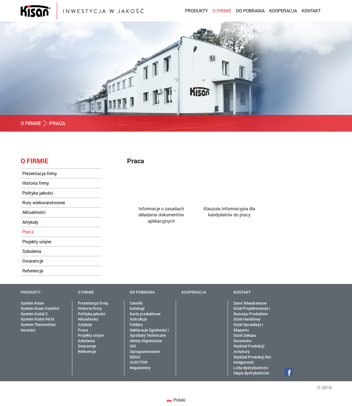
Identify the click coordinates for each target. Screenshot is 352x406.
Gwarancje (32, 261)
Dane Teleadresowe (249, 303)
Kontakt (311, 10)
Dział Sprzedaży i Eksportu (248, 327)
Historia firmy (35, 183)
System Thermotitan (38, 324)
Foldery (136, 324)
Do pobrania (250, 10)
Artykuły (30, 222)
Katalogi (137, 308)
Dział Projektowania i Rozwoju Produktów (251, 311)
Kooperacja (283, 10)
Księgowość (243, 362)
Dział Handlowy (246, 319)
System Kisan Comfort (40, 308)
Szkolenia (31, 251)
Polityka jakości (37, 193)
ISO (133, 346)
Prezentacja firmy (39, 173)
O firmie (222, 10)
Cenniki (136, 303)
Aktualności (34, 212)
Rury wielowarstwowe (43, 202)
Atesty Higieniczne (146, 340)
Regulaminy (140, 367)
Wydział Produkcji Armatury (249, 348)
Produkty (196, 10)
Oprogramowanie (145, 351)
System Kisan (32, 303)
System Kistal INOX (37, 319)
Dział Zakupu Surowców (244, 338)
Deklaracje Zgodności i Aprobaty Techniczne (149, 332)
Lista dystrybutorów (250, 367)
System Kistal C (34, 313)
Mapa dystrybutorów (251, 372)
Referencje (32, 271)
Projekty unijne (36, 241)
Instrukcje (138, 319)
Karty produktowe (145, 313)
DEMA (135, 357)
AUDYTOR (138, 362)
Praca (28, 231)
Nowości (28, 330)
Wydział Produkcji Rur (252, 357)
